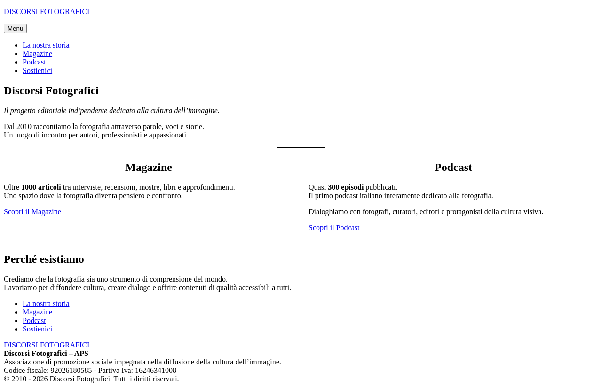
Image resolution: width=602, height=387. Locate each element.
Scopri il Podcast (334, 228)
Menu (15, 28)
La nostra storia (46, 45)
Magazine (37, 53)
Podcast (34, 62)
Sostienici (37, 70)
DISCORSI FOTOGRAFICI (46, 12)
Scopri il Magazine (32, 212)
